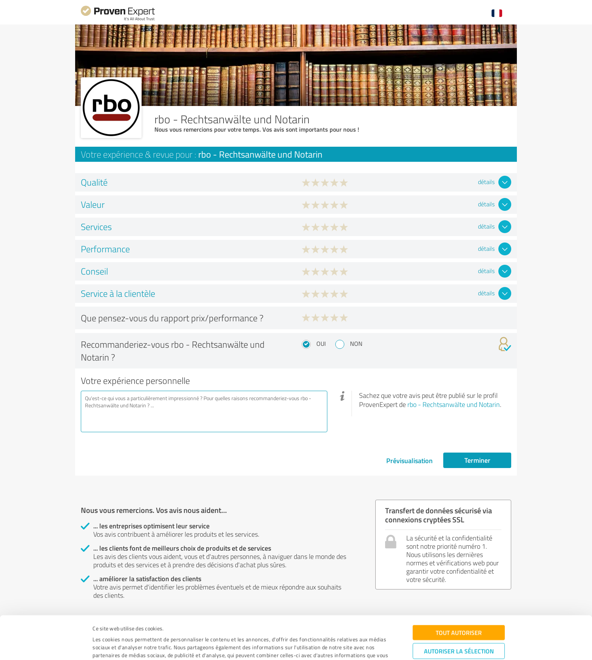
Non (356, 343)
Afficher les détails (360, 645)
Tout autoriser (459, 593)
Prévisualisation (409, 460)
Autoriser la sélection (459, 612)
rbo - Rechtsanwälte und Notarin (453, 404)
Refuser (459, 635)
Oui (321, 343)
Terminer (477, 460)
